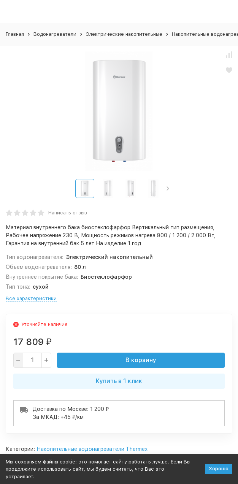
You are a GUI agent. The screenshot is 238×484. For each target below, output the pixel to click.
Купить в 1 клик (119, 381)
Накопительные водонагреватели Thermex (92, 449)
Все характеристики (31, 298)
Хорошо (218, 468)
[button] (168, 188)
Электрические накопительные (124, 34)
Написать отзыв (67, 213)
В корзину (140, 360)
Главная (15, 34)
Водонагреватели (54, 34)
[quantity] (32, 360)
